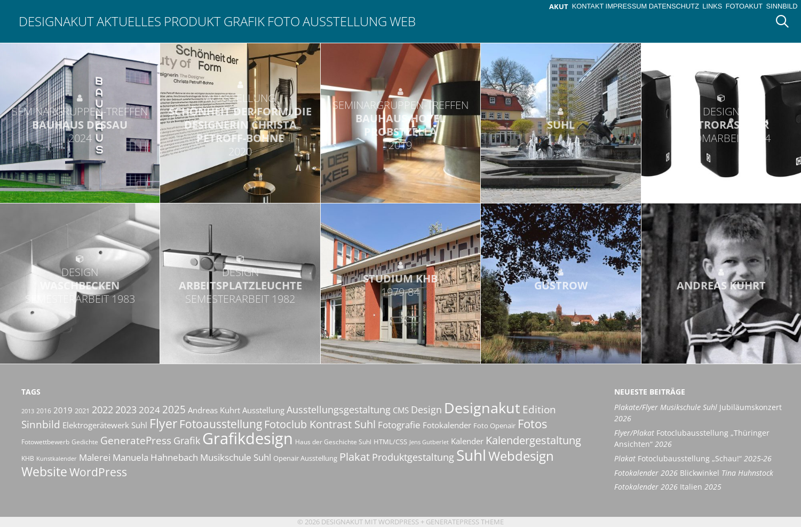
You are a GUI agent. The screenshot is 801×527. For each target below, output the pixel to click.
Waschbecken (79, 285)
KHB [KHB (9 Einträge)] (27, 458)
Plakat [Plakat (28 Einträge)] (354, 456)
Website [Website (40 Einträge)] (44, 471)
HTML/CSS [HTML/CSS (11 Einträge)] (390, 441)
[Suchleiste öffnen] (786, 21)
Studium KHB (400, 285)
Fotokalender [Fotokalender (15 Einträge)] (447, 425)
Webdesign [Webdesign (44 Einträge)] (521, 456)
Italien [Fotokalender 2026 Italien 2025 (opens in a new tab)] (667, 487)
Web (403, 21)
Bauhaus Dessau (79, 124)
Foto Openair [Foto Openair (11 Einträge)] (494, 425)
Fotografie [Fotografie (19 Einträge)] (399, 424)
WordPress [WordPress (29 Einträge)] (98, 472)
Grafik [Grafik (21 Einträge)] (186, 440)
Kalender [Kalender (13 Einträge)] (467, 441)
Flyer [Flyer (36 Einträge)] (163, 423)
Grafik (244, 21)
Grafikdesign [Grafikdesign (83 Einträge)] (247, 438)
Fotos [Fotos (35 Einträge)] (532, 423)
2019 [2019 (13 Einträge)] (63, 410)
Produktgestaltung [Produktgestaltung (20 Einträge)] (413, 457)
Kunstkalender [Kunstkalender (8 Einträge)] (56, 458)
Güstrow (561, 285)
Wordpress (398, 521)
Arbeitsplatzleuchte (239, 285)
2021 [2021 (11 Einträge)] (82, 410)
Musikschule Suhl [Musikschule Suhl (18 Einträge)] (235, 457)
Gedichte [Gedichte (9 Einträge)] (85, 442)
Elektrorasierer (721, 124)
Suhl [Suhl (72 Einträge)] (471, 455)
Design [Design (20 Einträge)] (426, 409)
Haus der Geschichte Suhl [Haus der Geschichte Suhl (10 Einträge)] (333, 441)
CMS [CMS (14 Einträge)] (401, 410)
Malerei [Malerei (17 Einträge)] (94, 457)
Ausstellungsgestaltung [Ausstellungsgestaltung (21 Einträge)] (339, 409)
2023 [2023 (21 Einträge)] (126, 409)
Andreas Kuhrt (721, 285)
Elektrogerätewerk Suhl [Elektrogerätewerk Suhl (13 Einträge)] (104, 425)
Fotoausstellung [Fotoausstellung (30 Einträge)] (220, 423)
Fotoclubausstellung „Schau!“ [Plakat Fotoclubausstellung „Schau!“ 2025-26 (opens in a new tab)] (693, 458)
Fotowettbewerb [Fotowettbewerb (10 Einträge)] (45, 441)
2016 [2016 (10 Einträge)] (43, 410)
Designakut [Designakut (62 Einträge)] (482, 408)
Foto (283, 21)
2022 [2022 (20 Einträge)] (102, 409)
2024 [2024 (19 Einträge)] (149, 409)
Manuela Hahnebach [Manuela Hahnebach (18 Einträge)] (155, 457)
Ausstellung (345, 21)
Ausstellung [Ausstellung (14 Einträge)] (263, 410)
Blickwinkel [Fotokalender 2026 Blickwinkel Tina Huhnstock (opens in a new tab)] (693, 473)
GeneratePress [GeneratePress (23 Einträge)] (135, 440)
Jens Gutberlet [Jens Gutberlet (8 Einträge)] (429, 442)
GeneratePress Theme (465, 521)
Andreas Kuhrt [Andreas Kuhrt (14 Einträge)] (214, 410)
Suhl (561, 124)
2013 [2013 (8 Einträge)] (27, 411)
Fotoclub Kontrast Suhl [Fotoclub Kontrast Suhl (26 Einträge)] (320, 424)
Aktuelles (129, 21)
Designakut (56, 21)
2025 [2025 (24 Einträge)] (174, 409)
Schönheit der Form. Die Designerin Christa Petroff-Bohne (239, 125)
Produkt (192, 21)
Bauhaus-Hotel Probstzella (400, 125)
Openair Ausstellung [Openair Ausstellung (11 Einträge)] (305, 458)
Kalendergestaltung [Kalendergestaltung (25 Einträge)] (533, 440)
